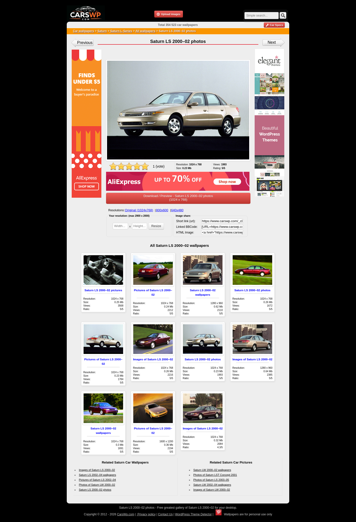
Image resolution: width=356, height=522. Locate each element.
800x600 (162, 210)
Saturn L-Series (120, 31)
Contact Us (165, 514)
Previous (84, 42)
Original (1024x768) (139, 210)
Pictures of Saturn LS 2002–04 (97, 479)
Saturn (102, 31)
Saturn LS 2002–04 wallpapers (97, 474)
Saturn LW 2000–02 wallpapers (212, 469)
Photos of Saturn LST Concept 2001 (215, 474)
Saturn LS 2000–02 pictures (103, 290)
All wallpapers (145, 31)
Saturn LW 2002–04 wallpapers (212, 484)
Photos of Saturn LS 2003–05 (211, 479)
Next (272, 42)
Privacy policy (146, 514)
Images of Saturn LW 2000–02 (211, 489)
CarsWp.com (125, 514)
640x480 (177, 210)
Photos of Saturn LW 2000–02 (97, 484)
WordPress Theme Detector (193, 514)
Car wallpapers (83, 31)
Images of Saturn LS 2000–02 (153, 359)
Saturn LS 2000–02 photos (252, 290)
